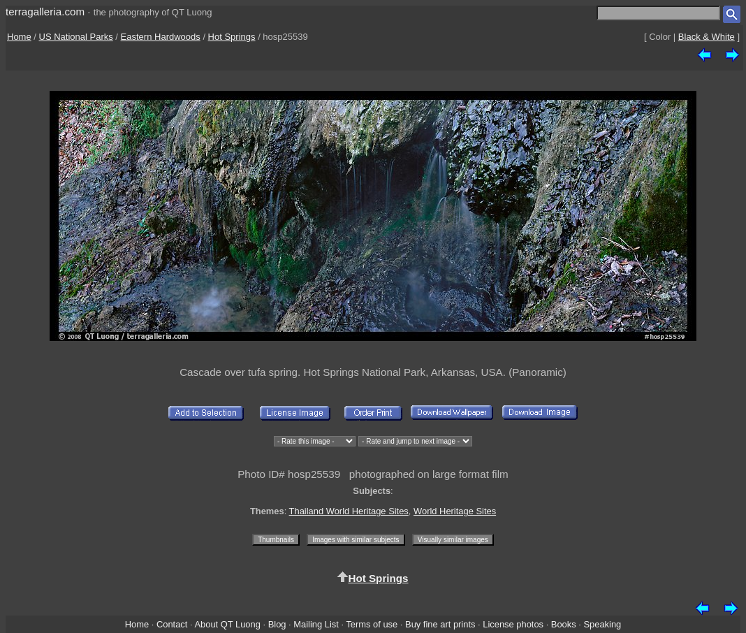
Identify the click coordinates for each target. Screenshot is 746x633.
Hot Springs (232, 36)
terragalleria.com (45, 11)
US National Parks (76, 36)
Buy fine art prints (440, 624)
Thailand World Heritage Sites (349, 511)
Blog (277, 624)
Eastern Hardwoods (160, 36)
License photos (513, 624)
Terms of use (371, 624)
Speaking (602, 624)
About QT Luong (227, 624)
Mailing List (316, 624)
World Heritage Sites (455, 511)
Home (19, 36)
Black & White (706, 36)
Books (563, 624)
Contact (171, 624)
